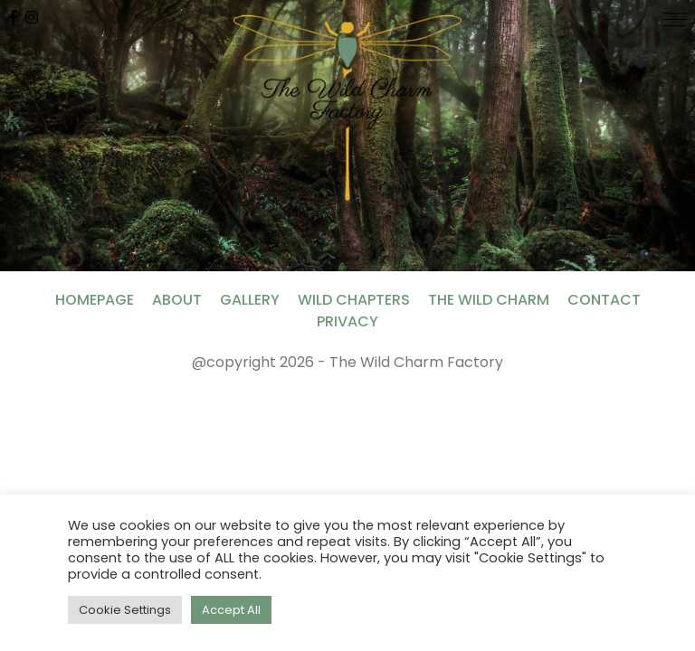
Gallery (250, 299)
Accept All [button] (231, 609)
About (177, 299)
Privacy (347, 321)
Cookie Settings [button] (125, 609)
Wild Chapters (354, 299)
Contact (604, 299)
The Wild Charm (488, 299)
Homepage (94, 299)
